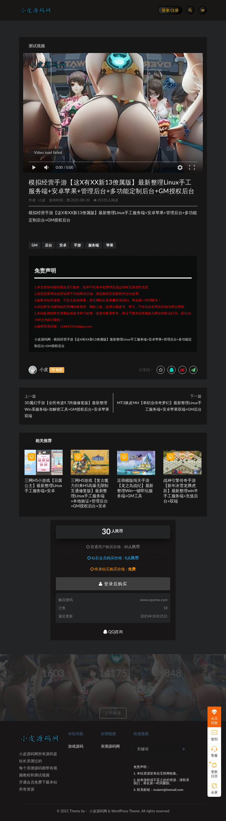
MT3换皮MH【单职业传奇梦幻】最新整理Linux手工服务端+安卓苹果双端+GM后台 (159, 405)
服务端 (93, 245)
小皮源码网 (42, 339)
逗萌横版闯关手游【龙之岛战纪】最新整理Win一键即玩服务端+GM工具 (135, 488)
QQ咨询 (113, 631)
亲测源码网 (110, 746)
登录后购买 (113, 583)
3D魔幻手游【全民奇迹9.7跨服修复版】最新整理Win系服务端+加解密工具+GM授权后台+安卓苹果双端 (67, 409)
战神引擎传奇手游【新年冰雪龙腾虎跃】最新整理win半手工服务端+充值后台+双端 (180, 490)
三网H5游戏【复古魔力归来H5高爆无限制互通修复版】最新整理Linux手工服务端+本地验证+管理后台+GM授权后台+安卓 (89, 493)
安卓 (62, 245)
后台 (48, 245)
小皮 (41, 200)
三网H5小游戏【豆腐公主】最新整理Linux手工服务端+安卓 (43, 485)
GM (35, 245)
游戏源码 (75, 746)
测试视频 (37, 45)
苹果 (109, 245)
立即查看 (113, 713)
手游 (77, 245)
